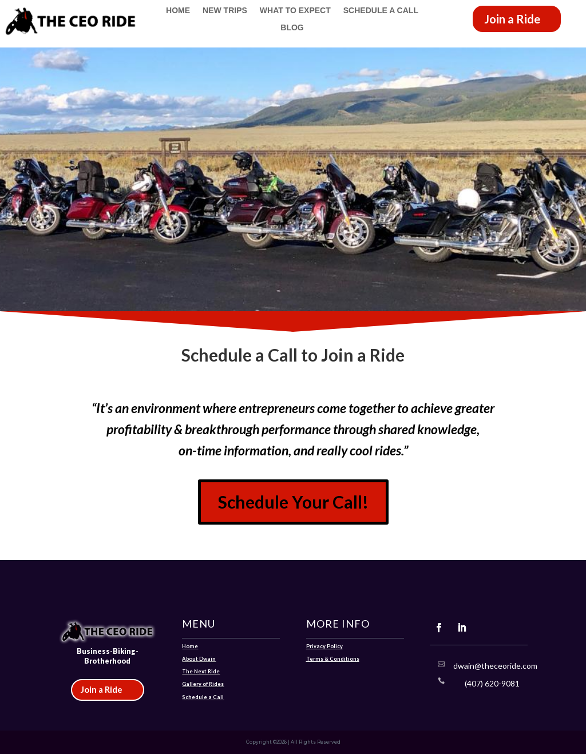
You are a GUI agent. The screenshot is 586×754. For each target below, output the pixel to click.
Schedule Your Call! (293, 501)
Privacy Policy (324, 646)
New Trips (225, 10)
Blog (291, 27)
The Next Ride (201, 671)
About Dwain (199, 659)
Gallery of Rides (203, 684)
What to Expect (295, 10)
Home (178, 10)
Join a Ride (512, 19)
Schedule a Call (380, 10)
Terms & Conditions (332, 659)
